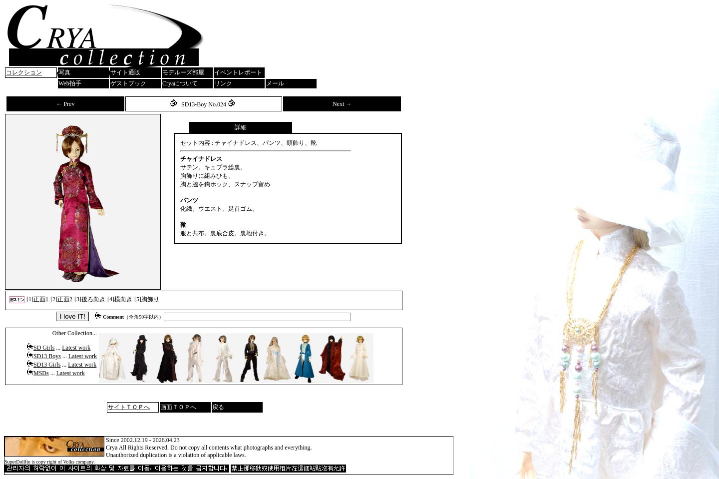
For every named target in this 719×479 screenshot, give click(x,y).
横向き (123, 299)
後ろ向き (93, 299)
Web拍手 (69, 83)
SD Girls (43, 347)
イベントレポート (238, 72)
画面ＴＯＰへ (178, 407)
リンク (223, 83)
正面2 (64, 299)
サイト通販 (125, 72)
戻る (218, 407)
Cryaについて (180, 83)
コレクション (24, 72)
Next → (342, 103)
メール (275, 83)
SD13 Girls (46, 364)
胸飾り (150, 299)
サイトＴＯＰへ (129, 407)
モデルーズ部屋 (183, 72)
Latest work (76, 347)
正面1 (40, 299)
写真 (64, 72)
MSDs (41, 373)
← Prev (65, 103)
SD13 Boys (47, 356)
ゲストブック (128, 83)
